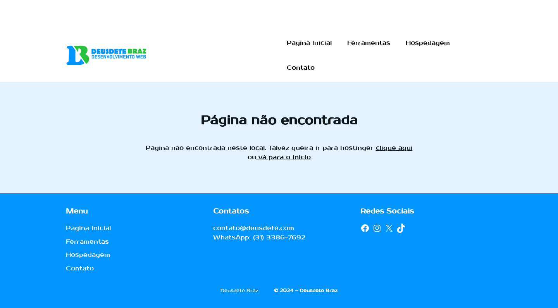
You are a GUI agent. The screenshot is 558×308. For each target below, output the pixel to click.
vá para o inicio (283, 157)
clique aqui (394, 148)
